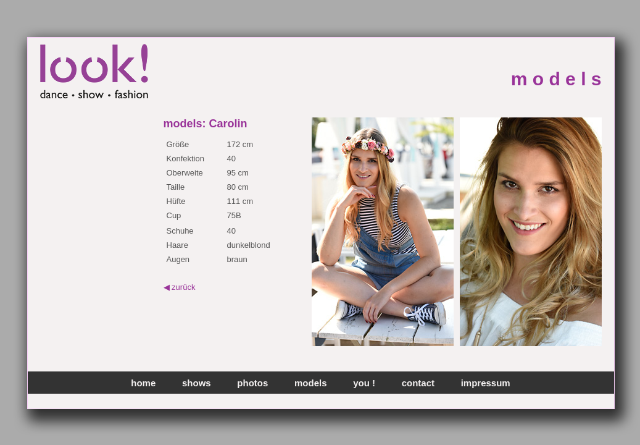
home (143, 383)
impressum (485, 383)
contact (418, 383)
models (310, 383)
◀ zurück (180, 287)
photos (252, 383)
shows (196, 383)
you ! (364, 383)
